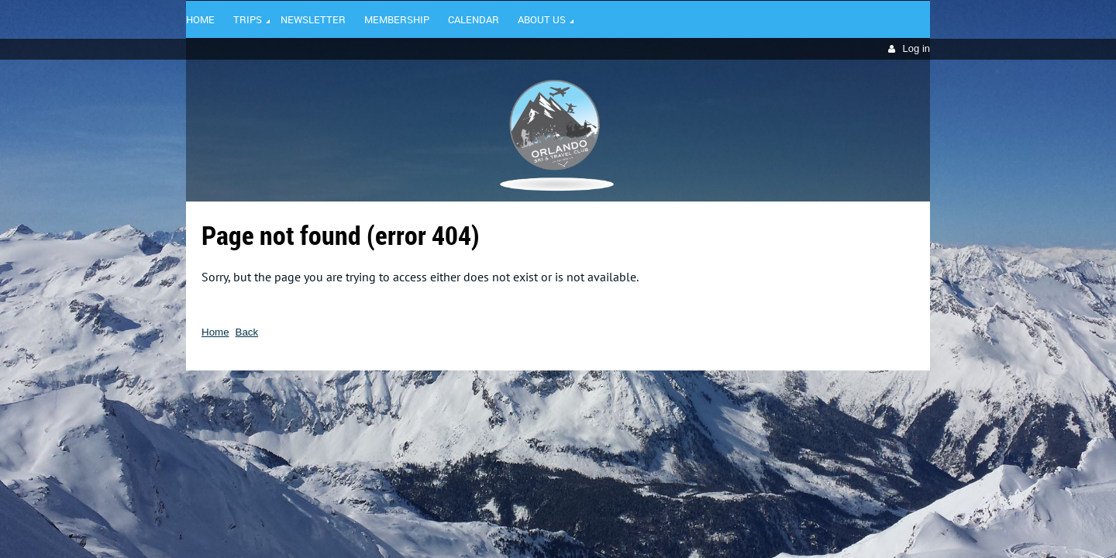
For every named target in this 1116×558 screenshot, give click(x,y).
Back (247, 332)
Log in (916, 48)
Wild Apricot (796, 393)
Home (215, 332)
